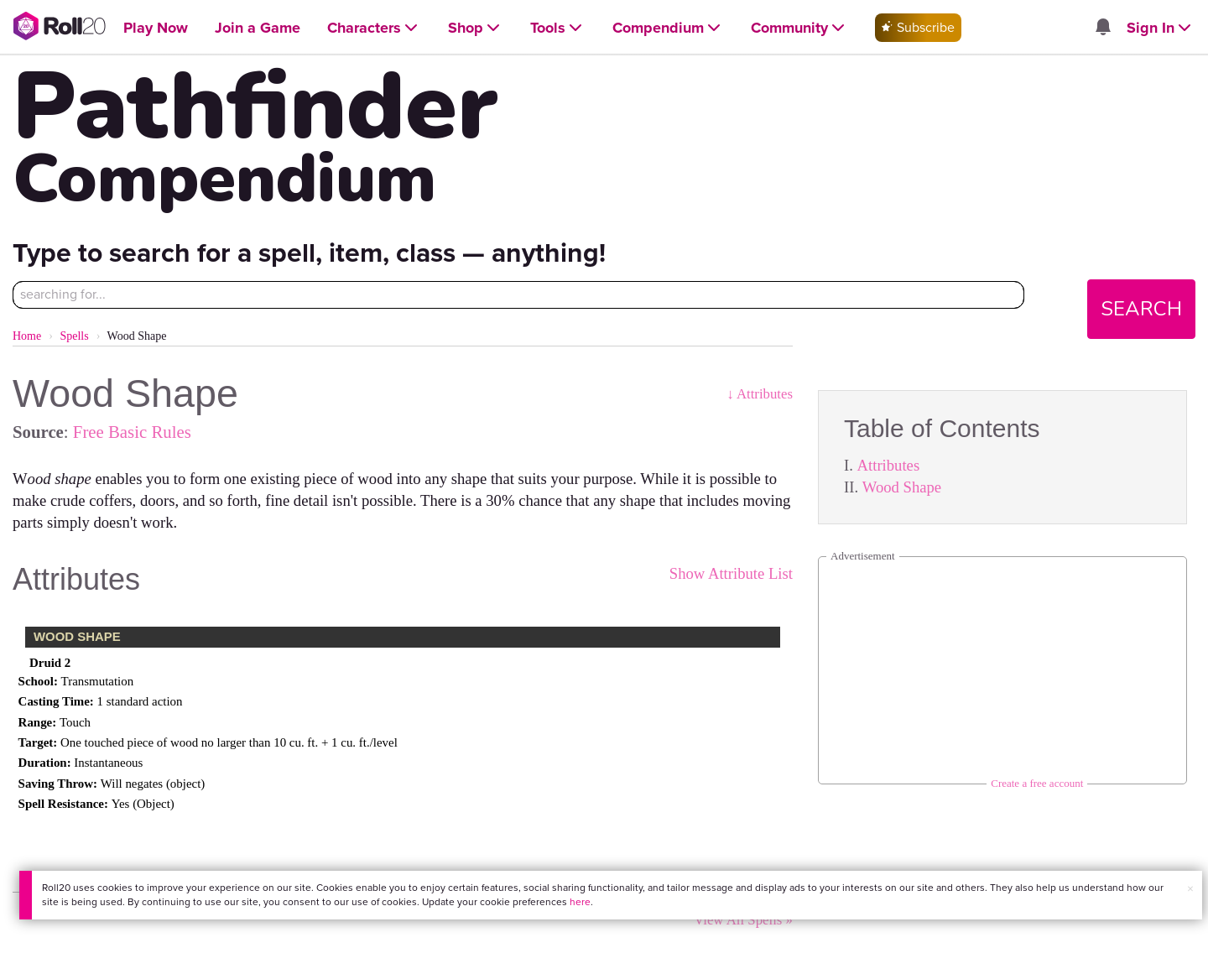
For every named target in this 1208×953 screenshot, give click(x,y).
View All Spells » (743, 920)
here (580, 901)
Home (27, 336)
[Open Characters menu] (374, 28)
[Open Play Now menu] (155, 28)
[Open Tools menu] (558, 28)
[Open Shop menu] (475, 28)
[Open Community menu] (799, 28)
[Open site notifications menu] (1103, 28)
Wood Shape (901, 487)
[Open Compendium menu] (668, 28)
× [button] (1190, 888)
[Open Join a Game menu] (257, 28)
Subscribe (918, 27)
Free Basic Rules (132, 431)
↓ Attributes (759, 394)
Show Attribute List (731, 573)
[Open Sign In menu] (1161, 28)
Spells (74, 336)
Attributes (888, 465)
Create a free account (1037, 783)
